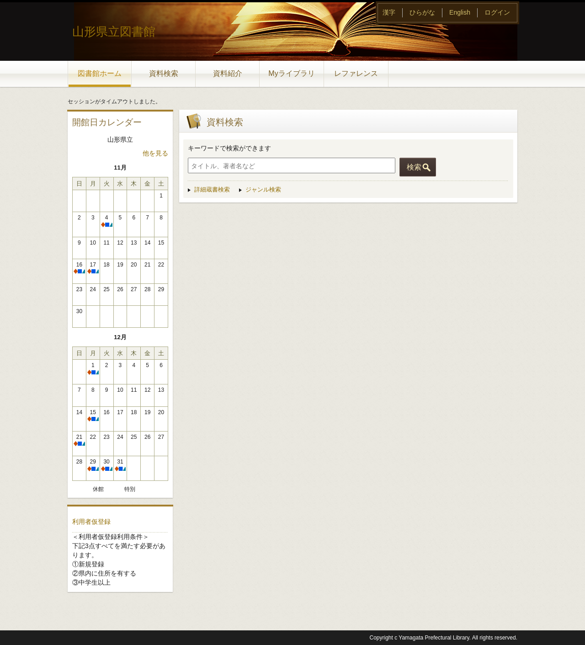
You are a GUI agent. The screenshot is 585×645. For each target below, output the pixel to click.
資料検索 (163, 73)
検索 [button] (414, 167)
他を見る (155, 153)
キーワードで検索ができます (229, 148)
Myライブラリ (291, 73)
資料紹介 (227, 73)
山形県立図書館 (113, 31)
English (459, 12)
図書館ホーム (100, 73)
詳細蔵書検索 (212, 189)
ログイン (497, 12)
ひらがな (422, 12)
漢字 (389, 12)
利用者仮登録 (91, 521)
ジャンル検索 (263, 189)
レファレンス (356, 73)
